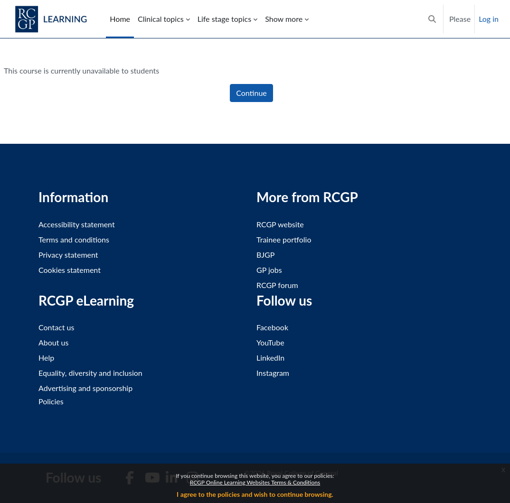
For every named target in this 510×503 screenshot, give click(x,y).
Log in (489, 18)
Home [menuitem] (120, 18)
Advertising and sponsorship (85, 387)
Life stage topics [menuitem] (224, 18)
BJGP (265, 254)
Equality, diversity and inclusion (90, 372)
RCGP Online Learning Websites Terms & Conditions (255, 482)
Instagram (272, 372)
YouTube (270, 342)
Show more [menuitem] (283, 18)
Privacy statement (68, 254)
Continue (251, 92)
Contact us (56, 327)
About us (53, 342)
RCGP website (280, 224)
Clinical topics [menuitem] (161, 18)
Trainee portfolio (283, 239)
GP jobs (269, 269)
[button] (432, 19)
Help (46, 357)
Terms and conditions (73, 239)
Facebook (272, 327)
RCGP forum (277, 284)
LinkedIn (270, 357)
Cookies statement (69, 269)
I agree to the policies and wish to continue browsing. (255, 494)
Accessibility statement (76, 224)
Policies (51, 401)
